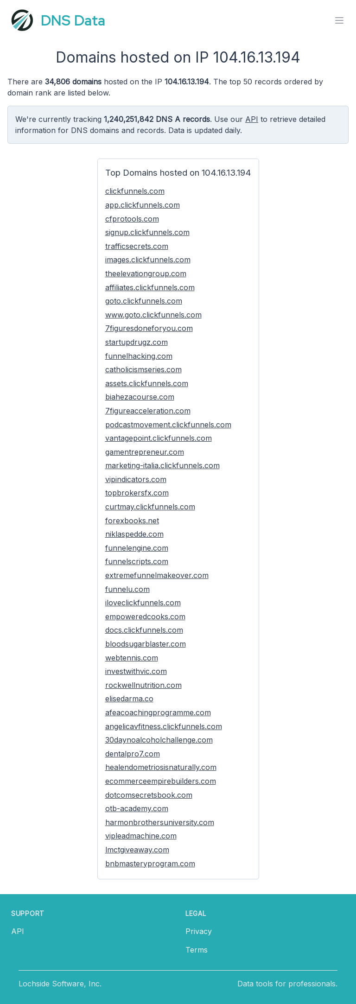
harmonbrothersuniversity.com (159, 822)
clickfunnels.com (135, 191)
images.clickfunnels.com (148, 259)
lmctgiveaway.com (137, 849)
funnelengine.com (136, 548)
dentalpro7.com (132, 753)
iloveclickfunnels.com (143, 602)
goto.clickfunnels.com (143, 300)
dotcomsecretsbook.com (148, 795)
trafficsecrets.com (136, 246)
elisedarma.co (129, 698)
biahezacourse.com (139, 396)
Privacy (198, 931)
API (251, 119)
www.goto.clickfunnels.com (153, 314)
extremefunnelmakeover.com (157, 575)
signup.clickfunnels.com (147, 232)
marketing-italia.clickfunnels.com (162, 465)
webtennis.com (131, 657)
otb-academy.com (136, 808)
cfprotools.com (132, 218)
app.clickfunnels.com (142, 205)
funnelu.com (127, 589)
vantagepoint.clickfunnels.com (158, 438)
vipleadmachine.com (141, 835)
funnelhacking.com (138, 356)
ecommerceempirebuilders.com (160, 781)
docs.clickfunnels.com (144, 630)
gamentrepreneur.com (144, 452)
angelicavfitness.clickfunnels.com (163, 726)
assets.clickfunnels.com (146, 383)
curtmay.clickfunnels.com (150, 506)
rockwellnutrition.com (143, 685)
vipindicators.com (135, 479)
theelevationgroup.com (145, 273)
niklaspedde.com (134, 534)
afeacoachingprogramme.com (158, 712)
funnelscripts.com (136, 561)
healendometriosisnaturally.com (160, 767)
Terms (196, 949)
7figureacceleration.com (148, 410)
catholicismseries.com (143, 369)
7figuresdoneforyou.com (149, 328)
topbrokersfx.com (137, 492)
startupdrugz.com (136, 342)
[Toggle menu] (339, 20)
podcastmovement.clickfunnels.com (168, 424)
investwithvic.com (136, 671)
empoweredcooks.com (145, 616)
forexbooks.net (132, 520)
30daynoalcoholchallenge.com (159, 739)
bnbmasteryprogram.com (150, 863)
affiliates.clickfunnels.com (150, 287)
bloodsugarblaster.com (145, 643)
